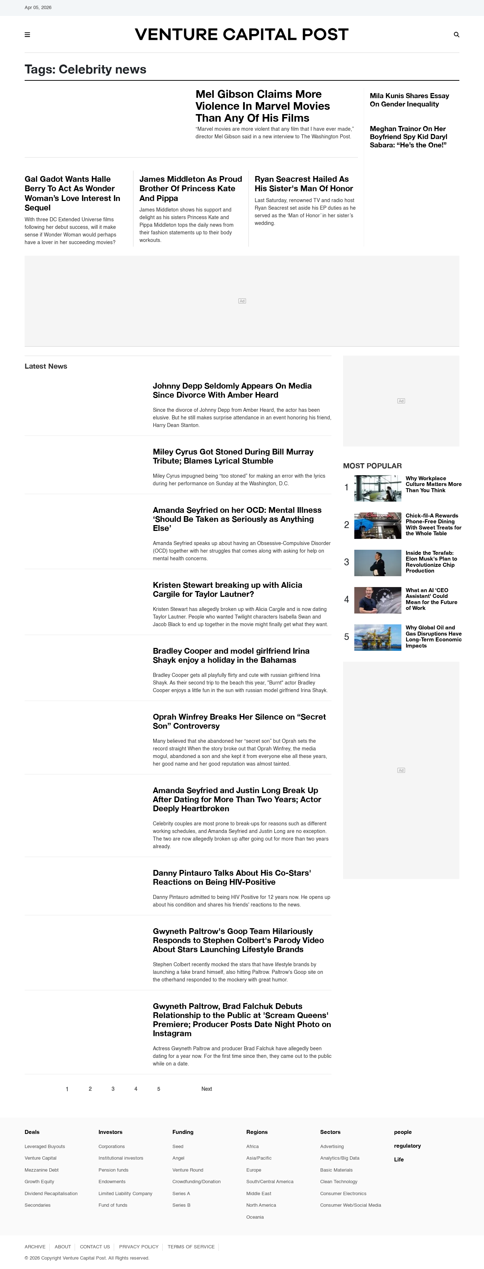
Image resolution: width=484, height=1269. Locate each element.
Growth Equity (39, 1182)
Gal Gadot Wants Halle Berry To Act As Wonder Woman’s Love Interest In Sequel (72, 193)
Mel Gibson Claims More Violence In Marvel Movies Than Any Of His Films (263, 105)
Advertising (332, 1146)
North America (261, 1205)
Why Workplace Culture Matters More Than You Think (434, 484)
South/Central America (269, 1182)
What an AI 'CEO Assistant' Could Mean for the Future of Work (432, 599)
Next (206, 1089)
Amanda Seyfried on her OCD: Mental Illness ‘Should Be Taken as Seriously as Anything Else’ (237, 519)
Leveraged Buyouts (45, 1146)
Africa (252, 1146)
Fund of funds (113, 1205)
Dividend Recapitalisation (51, 1193)
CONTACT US (95, 1247)
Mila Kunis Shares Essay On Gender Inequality (409, 99)
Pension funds (114, 1170)
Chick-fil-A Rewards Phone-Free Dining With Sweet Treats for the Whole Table (434, 524)
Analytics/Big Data (339, 1158)
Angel (178, 1158)
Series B (181, 1205)
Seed (177, 1146)
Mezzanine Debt (42, 1170)
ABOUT (63, 1247)
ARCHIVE (35, 1247)
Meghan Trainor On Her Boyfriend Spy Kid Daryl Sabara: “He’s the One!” (408, 136)
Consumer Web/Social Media (350, 1205)
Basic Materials (336, 1170)
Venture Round (187, 1170)
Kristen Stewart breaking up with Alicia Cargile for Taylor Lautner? (227, 589)
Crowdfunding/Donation (196, 1182)
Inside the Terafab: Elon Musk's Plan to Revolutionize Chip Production (431, 561)
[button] (27, 33)
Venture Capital (41, 1158)
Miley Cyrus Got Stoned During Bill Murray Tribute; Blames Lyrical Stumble (233, 456)
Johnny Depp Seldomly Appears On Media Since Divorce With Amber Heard (232, 390)
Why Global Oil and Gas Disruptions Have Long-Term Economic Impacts (434, 636)
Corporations (112, 1146)
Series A (181, 1193)
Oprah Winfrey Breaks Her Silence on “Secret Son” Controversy (239, 721)
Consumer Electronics (343, 1193)
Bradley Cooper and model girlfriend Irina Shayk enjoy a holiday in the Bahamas (231, 655)
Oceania (255, 1217)
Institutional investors (121, 1158)
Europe (253, 1170)
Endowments (112, 1182)
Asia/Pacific (259, 1158)
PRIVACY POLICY (139, 1247)
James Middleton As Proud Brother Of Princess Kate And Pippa (190, 188)
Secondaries (38, 1205)
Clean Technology (339, 1182)
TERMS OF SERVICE (191, 1247)
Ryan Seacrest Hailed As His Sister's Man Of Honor (304, 183)
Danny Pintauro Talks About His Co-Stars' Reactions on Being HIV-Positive (232, 877)
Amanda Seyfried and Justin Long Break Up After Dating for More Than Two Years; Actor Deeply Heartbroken (237, 799)
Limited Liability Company (126, 1193)
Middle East (258, 1193)
